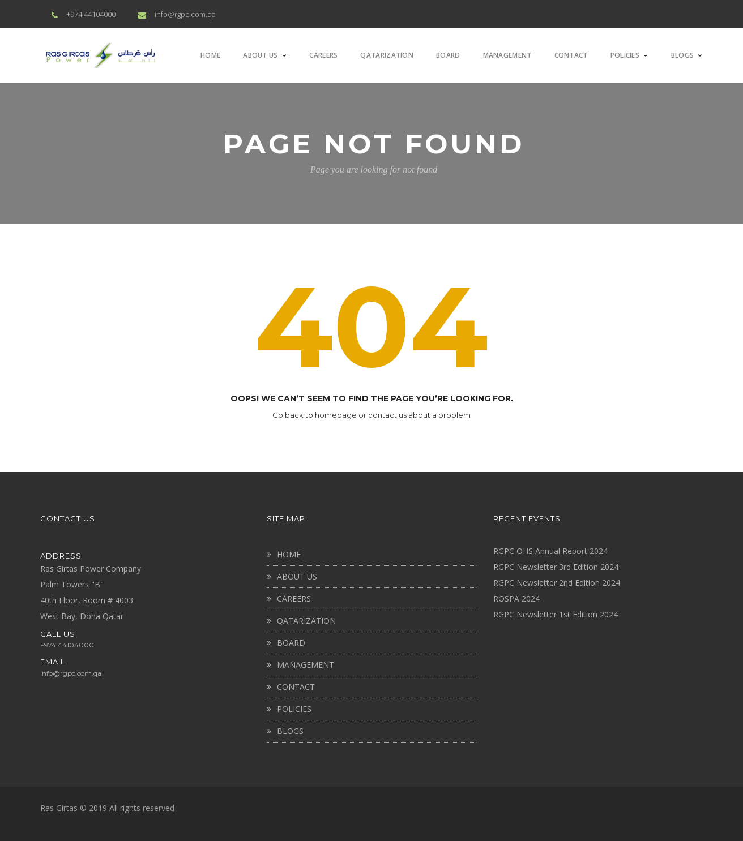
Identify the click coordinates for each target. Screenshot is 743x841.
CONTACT (296, 686)
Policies (294, 708)
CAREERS (294, 598)
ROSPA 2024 (516, 598)
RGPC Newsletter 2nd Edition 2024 (556, 582)
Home (289, 554)
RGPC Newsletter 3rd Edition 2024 (555, 566)
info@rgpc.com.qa (185, 14)
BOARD (291, 642)
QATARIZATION (306, 620)
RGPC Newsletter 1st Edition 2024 (555, 614)
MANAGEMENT (305, 664)
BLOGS (290, 731)
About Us (297, 576)
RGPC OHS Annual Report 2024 (550, 551)
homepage (336, 414)
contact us (387, 414)
